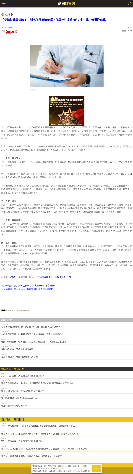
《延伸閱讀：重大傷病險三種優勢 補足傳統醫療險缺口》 (28, 289)
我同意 (96, 468)
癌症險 (26, 310)
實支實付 (12, 310)
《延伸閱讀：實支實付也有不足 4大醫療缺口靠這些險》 (28, 285)
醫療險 (19, 310)
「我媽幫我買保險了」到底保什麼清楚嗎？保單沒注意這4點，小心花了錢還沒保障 (53, 19)
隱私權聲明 (60, 468)
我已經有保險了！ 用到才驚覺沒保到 (54, 277)
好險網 (11, 32)
